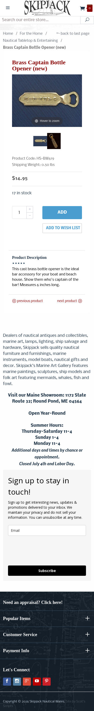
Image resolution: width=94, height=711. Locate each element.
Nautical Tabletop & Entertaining (30, 41)
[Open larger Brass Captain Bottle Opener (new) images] (47, 100)
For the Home (31, 34)
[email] (47, 530)
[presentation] (37, 548)
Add (62, 212)
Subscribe (47, 570)
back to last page (72, 34)
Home (8, 34)
